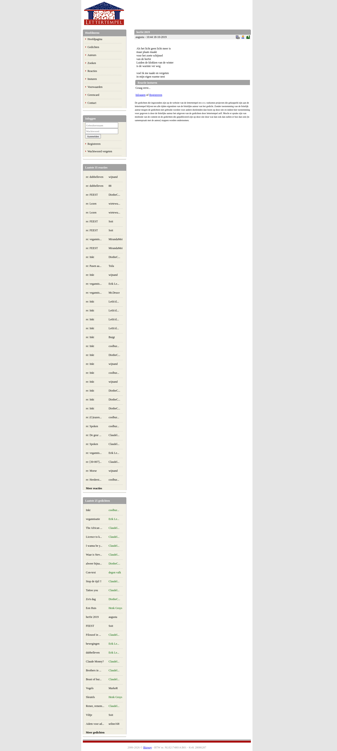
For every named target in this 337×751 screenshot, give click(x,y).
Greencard (93, 95)
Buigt (112, 337)
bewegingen (92, 643)
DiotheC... (114, 194)
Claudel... (114, 435)
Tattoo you (92, 590)
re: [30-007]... (94, 461)
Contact (92, 103)
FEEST (90, 626)
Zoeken (92, 63)
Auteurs (91, 55)
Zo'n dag (91, 599)
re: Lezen (91, 203)
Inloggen (141, 95)
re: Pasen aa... (93, 266)
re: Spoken (92, 426)
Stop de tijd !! (93, 581)
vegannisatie (93, 519)
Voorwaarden (95, 87)
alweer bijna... (94, 563)
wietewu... (114, 203)
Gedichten (93, 47)
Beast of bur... (94, 679)
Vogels (89, 688)
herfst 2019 (92, 617)
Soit (111, 221)
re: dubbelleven (94, 177)
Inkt (88, 510)
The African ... (94, 528)
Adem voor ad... (95, 723)
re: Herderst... (93, 479)
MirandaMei (116, 239)
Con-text (91, 572)
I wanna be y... (94, 545)
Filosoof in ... (93, 634)
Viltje (89, 715)
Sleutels (90, 697)
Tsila (111, 266)
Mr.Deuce (114, 292)
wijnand (113, 177)
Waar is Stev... (94, 554)
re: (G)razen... (94, 417)
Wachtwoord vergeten (100, 151)
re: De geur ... (93, 435)
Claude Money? (95, 661)
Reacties (92, 71)
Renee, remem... (95, 706)
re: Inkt (90, 257)
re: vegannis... (94, 239)
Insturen (92, 79)
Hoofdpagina (95, 39)
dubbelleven (93, 652)
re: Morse (91, 470)
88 (110, 185)
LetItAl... (114, 301)
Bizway (147, 747)
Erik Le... (114, 283)
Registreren (94, 144)
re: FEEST (92, 194)
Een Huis (91, 608)
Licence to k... (94, 536)
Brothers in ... (93, 670)
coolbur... (114, 346)
